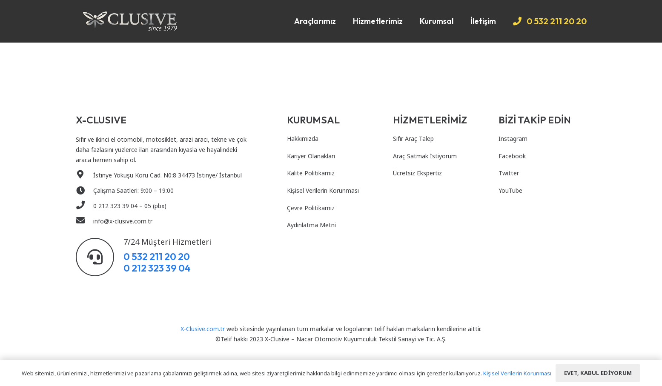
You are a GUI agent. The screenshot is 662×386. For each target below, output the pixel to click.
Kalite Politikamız (311, 173)
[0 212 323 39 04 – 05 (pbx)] (84, 206)
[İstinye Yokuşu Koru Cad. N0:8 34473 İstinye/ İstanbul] (84, 175)
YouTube (510, 190)
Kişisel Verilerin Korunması (323, 190)
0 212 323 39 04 (157, 268)
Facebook (512, 156)
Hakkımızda (302, 138)
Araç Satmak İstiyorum (425, 156)
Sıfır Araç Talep (413, 138)
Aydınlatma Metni (311, 225)
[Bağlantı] (130, 21)
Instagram (513, 138)
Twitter (509, 173)
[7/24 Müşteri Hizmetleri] (99, 257)
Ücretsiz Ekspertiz (417, 173)
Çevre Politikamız (311, 208)
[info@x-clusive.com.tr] (84, 221)
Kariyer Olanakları (311, 156)
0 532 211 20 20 (156, 256)
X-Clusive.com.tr (203, 329)
